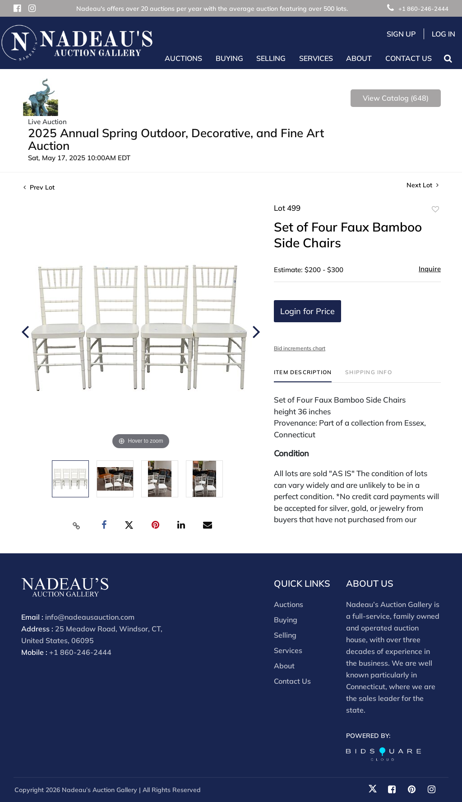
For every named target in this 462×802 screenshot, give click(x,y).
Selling (285, 635)
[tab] (303, 375)
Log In (443, 33)
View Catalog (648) (396, 97)
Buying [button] (229, 58)
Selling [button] (271, 58)
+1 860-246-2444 (417, 8)
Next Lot (423, 185)
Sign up (401, 33)
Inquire (430, 268)
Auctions (288, 604)
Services (288, 650)
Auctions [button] (183, 58)
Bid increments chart (299, 348)
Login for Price (307, 311)
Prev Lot (39, 187)
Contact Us (408, 58)
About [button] (359, 58)
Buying (285, 619)
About (284, 665)
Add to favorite (435, 209)
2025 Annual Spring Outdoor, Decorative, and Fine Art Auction (176, 139)
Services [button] (316, 58)
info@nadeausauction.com (89, 616)
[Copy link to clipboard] (76, 525)
